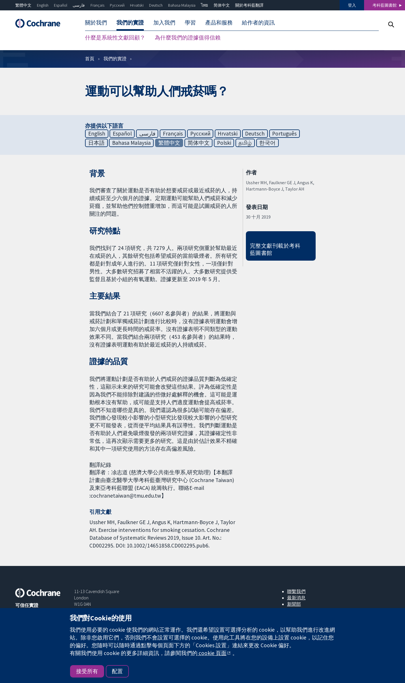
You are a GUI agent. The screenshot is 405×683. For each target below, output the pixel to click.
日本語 (96, 142)
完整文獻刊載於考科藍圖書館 (275, 249)
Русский (117, 5)
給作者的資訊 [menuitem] (258, 22)
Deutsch (156, 5)
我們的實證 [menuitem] (130, 22)
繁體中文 (23, 5)
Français (97, 5)
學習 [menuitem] (190, 22)
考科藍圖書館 (384, 5)
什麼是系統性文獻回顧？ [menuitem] (115, 37)
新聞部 (294, 604)
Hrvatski (137, 5)
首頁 (89, 58)
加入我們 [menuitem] (164, 22)
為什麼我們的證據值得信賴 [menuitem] (188, 37)
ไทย (204, 5)
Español (60, 5)
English (42, 5)
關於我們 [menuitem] (96, 22)
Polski (224, 142)
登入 (352, 5)
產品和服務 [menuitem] (219, 22)
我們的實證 (115, 58)
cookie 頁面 (212, 653)
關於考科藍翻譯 (249, 5)
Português (284, 133)
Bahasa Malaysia (181, 5)
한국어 (267, 142)
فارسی (79, 5)
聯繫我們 (296, 591)
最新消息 (296, 598)
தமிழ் (245, 142)
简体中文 (222, 5)
